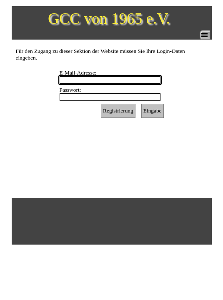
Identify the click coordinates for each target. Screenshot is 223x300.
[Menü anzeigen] (205, 35)
